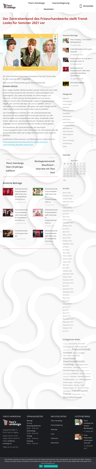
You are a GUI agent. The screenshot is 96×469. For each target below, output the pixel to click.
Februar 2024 (67, 220)
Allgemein (7, 36)
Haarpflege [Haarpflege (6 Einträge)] (68, 364)
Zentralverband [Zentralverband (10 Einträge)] (72, 397)
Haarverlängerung (56, 425)
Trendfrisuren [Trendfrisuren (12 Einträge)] (79, 390)
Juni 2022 (66, 250)
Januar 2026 (67, 193)
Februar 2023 (67, 235)
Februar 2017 (67, 304)
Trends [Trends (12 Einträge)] (67, 394)
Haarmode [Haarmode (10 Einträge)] (69, 358)
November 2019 (68, 283)
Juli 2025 (65, 205)
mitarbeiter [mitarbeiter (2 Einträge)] (73, 376)
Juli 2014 (65, 331)
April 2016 (66, 313)
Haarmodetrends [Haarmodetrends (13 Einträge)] (74, 361)
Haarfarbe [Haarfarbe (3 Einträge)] (76, 355)
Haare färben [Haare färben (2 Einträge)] (67, 356)
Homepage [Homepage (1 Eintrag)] (81, 370)
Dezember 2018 (68, 289)
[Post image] (8, 191)
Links (52, 434)
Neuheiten (54, 429)
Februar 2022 (67, 256)
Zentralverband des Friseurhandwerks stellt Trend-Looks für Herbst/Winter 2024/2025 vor (21, 215)
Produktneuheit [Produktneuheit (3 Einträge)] (68, 379)
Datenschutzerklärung (51, 466)
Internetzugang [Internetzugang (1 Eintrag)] (66, 373)
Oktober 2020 (67, 271)
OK (41, 466)
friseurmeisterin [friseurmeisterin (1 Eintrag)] (67, 350)
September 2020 (68, 274)
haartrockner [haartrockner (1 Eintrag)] (84, 367)
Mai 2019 (66, 286)
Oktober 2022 (67, 241)
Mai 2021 (66, 265)
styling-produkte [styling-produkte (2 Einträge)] (68, 388)
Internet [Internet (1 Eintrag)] (87, 370)
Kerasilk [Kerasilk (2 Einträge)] (82, 373)
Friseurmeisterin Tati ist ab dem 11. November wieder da (81, 60)
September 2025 (68, 202)
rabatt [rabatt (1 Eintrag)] (76, 379)
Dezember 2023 (68, 223)
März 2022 (66, 253)
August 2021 (67, 262)
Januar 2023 (67, 238)
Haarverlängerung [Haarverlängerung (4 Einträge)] (70, 370)
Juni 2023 (66, 229)
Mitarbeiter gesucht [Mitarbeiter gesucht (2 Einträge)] (84, 376)
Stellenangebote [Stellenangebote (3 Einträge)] (85, 379)
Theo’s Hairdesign (56, 421)
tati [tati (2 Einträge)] (76, 388)
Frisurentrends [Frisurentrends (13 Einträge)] (81, 349)
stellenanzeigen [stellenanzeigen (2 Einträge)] (68, 382)
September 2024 (68, 211)
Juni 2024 (66, 214)
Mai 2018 (66, 295)
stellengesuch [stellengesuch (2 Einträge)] (78, 382)
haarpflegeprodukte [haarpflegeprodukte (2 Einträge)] (81, 365)
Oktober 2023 (67, 226)
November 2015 (68, 319)
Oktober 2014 (67, 328)
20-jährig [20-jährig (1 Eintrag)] (65, 343)
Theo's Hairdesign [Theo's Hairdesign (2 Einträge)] (83, 388)
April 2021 (66, 268)
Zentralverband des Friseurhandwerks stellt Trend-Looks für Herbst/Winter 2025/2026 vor (21, 194)
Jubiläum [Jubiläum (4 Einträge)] (75, 373)
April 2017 (66, 301)
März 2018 (66, 298)
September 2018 (68, 292)
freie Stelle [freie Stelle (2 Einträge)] (81, 344)
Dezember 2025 (68, 196)
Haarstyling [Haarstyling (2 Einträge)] (76, 367)
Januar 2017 (67, 307)
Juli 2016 (65, 310)
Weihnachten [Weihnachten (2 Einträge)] (76, 394)
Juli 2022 (65, 247)
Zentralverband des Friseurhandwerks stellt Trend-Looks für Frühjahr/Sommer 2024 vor (51, 216)
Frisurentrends (9, 38)
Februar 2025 (67, 208)
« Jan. (64, 180)
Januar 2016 (67, 316)
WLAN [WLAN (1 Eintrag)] (83, 394)
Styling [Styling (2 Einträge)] (82, 385)
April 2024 (66, 217)
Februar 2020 (67, 277)
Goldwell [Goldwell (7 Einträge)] (67, 352)
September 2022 (68, 244)
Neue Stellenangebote (77, 83)
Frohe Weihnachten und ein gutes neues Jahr (21, 233)
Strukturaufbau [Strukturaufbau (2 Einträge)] (68, 385)
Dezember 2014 (68, 325)
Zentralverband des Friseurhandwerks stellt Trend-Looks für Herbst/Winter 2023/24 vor (51, 236)
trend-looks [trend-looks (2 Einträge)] (66, 391)
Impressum (54, 438)
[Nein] (94, 463)
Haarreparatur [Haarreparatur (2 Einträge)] (67, 367)
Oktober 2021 (67, 259)
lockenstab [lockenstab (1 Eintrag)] (88, 373)
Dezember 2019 (68, 280)
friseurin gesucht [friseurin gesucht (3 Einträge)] (81, 347)
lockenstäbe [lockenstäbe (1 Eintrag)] (66, 376)
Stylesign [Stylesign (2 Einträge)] (76, 385)
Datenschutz (55, 443)
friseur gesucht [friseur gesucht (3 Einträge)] (68, 347)
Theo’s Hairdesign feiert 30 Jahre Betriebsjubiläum (80, 41)
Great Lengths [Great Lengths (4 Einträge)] (79, 353)
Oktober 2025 (67, 199)
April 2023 (66, 232)
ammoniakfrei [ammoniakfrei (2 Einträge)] (72, 344)
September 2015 (68, 322)
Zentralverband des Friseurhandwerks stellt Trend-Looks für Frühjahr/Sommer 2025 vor (51, 195)
